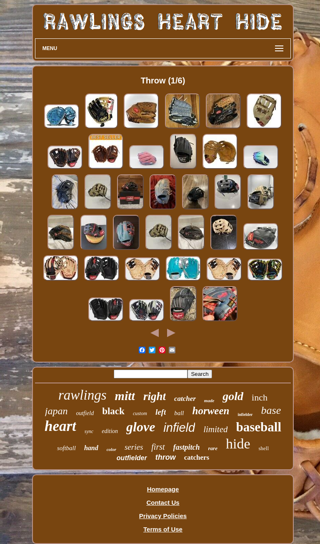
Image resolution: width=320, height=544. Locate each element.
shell (264, 448)
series (134, 447)
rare (213, 448)
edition (110, 431)
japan (56, 410)
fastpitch (186, 447)
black (113, 411)
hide (238, 443)
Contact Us (162, 502)
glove (140, 426)
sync (89, 431)
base (271, 410)
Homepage (163, 489)
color (111, 449)
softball (66, 448)
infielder (245, 414)
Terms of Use (162, 529)
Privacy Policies (163, 515)
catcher (185, 399)
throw (165, 457)
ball (179, 413)
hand (91, 447)
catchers (196, 457)
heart (60, 426)
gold (232, 396)
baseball (258, 427)
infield (179, 427)
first (158, 446)
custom (140, 413)
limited (215, 429)
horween (211, 410)
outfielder (132, 457)
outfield (85, 413)
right (154, 396)
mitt (125, 396)
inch (260, 397)
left (160, 412)
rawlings (82, 395)
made (209, 400)
